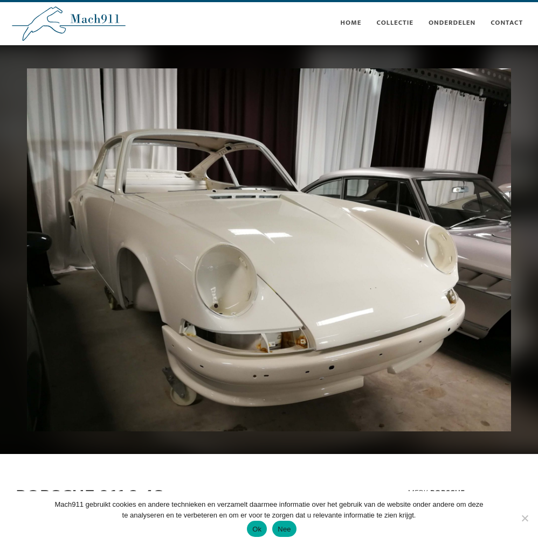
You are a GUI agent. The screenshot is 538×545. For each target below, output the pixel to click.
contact (507, 23)
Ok (256, 529)
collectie (395, 23)
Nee (284, 529)
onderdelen (452, 23)
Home (350, 23)
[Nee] (524, 518)
